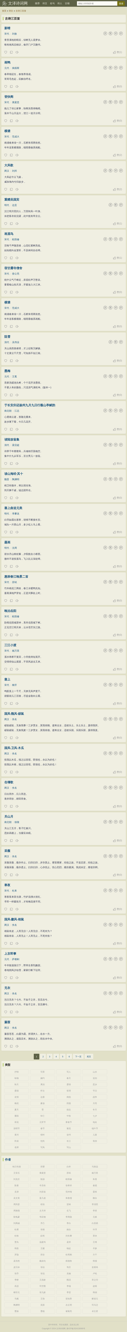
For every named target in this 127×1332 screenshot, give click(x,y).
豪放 (42, 1103)
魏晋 (6, 479)
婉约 (42, 1078)
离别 (42, 1084)
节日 (95, 1091)
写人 (69, 1072)
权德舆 (69, 1261)
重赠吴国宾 (11, 199)
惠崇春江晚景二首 (16, 576)
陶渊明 (15, 479)
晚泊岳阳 (10, 610)
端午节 (95, 1128)
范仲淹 (69, 1192)
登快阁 (8, 96)
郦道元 (95, 1298)
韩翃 (95, 1292)
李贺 (69, 1292)
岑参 (95, 1248)
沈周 (14, 548)
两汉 (6, 171)
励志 (69, 1109)
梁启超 (15, 445)
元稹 (95, 1217)
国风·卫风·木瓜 (14, 748)
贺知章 (69, 1298)
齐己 (42, 1223)
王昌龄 (42, 1280)
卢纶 (95, 1273)
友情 (16, 1097)
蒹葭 (7, 1022)
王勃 (42, 1298)
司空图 (42, 1286)
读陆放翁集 (11, 439)
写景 (42, 1072)
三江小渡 (10, 645)
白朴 (69, 1166)
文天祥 (42, 1210)
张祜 (42, 1267)
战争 (95, 1097)
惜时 (42, 1135)
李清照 (95, 1204)
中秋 (69, 1116)
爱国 (16, 1091)
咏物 (16, 1078)
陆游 (42, 1179)
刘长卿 (69, 1236)
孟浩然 (16, 1261)
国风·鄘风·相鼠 (14, 919)
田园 (69, 1103)
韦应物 (42, 1217)
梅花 (16, 1103)
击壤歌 (8, 782)
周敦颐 (16, 1210)
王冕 (14, 376)
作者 (8, 1159)
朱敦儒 (69, 1198)
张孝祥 (69, 1185)
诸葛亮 (69, 1311)
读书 (69, 1135)
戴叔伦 (42, 1261)
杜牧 (16, 1236)
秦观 (95, 1185)
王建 (42, 1248)
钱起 (69, 1248)
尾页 (89, 1056)
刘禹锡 (16, 1223)
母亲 (95, 1141)
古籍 (67, 3)
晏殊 (95, 1192)
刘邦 (14, 171)
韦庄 (69, 1267)
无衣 (7, 988)
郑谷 (42, 1254)
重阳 (16, 1116)
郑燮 (42, 1166)
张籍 (42, 1229)
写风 (42, 1147)
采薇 (7, 850)
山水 (95, 1072)
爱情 (69, 1084)
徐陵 (16, 822)
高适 (16, 1286)
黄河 (16, 1135)
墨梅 (7, 371)
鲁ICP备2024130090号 (76, 1329)
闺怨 (69, 1097)
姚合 (69, 1229)
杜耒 (14, 890)
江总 (16, 411)
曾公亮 (15, 273)
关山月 (8, 816)
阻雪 (7, 336)
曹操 (16, 1311)
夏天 (16, 1109)
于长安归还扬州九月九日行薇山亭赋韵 (29, 405)
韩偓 (95, 1261)
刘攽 (14, 33)
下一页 (78, 1056)
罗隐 (16, 1254)
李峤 (16, 1280)
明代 (6, 205)
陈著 (16, 1185)
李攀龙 (15, 513)
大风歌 (8, 165)
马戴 (16, 1298)
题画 (7, 542)
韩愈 (16, 1248)
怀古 (42, 1091)
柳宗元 (16, 1292)
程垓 (42, 1204)
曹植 (42, 1311)
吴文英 (16, 1198)
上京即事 (10, 953)
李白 (69, 1223)
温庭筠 (42, 1242)
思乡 (95, 1084)
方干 (95, 1254)
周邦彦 (16, 1204)
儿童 (95, 1135)
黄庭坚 (15, 102)
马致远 (95, 1166)
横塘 (7, 131)
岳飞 (69, 1210)
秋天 (16, 1084)
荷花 (16, 1122)
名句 (52, 3)
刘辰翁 (42, 1192)
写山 (69, 1147)
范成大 (15, 136)
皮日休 (16, 1267)
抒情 (16, 1072)
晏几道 (42, 1198)
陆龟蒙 (16, 1217)
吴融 (69, 1273)
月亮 (95, 1103)
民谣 (16, 1141)
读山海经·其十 (13, 473)
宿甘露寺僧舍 (13, 268)
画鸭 (7, 62)
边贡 (14, 205)
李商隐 (69, 1217)
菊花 (69, 1128)
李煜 (95, 1210)
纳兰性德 (16, 1166)
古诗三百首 (21, 11)
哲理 (69, 1091)
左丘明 (69, 1305)
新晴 (7, 28)
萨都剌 (15, 959)
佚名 (14, 719)
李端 (69, 1286)
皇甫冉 (95, 1267)
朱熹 (95, 1179)
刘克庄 (16, 1179)
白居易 (95, 1223)
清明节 (16, 1128)
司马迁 (95, 1305)
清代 (6, 342)
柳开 (14, 685)
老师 (16, 1147)
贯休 (95, 1236)
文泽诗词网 (18, 3)
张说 (42, 1273)
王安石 (16, 1173)
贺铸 (69, 1204)
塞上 (7, 679)
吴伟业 (15, 342)
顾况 (69, 1280)
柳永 (95, 1198)
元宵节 (42, 1122)
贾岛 (16, 1242)
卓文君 (95, 1311)
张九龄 (42, 1292)
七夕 (95, 1116)
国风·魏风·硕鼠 (14, 713)
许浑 (95, 1229)
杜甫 (16, 1229)
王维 (95, 1242)
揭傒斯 (15, 68)
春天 (69, 1078)
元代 (6, 68)
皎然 (42, 1236)
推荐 (37, 3)
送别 (95, 1078)
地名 (95, 1122)
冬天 (95, 1109)
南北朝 (8, 411)
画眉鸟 (8, 233)
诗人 (59, 3)
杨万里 (15, 650)
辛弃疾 (42, 1185)
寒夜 (7, 885)
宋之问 (95, 1280)
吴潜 (16, 1192)
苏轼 (14, 582)
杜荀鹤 (69, 1254)
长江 (69, 1141)
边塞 (42, 1097)
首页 (4, 11)
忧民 (42, 1141)
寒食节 (69, 1122)
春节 (42, 1128)
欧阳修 (15, 239)
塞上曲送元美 (13, 508)
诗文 (44, 3)
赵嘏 (95, 1286)
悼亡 (42, 1116)
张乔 (16, 1273)
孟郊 (69, 1242)
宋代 (6, 33)
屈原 (42, 1305)
